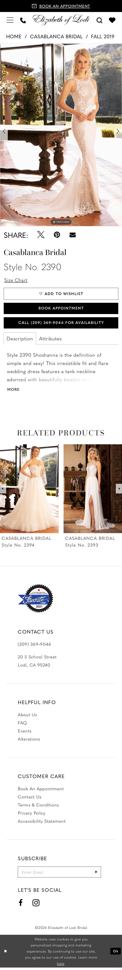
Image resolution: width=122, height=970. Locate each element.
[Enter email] (61, 874)
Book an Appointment (41, 791)
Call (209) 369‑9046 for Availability (61, 324)
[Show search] (99, 20)
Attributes (50, 340)
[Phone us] (23, 20)
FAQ (22, 725)
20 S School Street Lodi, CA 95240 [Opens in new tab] (37, 663)
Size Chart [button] (16, 280)
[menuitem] (10, 20)
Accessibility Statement (42, 823)
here (60, 965)
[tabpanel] (61, 135)
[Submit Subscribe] (99, 874)
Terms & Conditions (38, 807)
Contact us (29, 799)
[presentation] (29, 490)
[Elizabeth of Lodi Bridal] (60, 20)
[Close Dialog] (5, 953)
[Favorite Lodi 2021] (43, 600)
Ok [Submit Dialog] (115, 953)
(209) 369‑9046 (34, 646)
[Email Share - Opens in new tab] (72, 234)
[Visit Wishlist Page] (112, 20)
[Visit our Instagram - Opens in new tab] (36, 905)
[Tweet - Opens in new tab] (41, 235)
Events (25, 733)
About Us (27, 717)
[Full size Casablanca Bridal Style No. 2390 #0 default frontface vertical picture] (61, 135)
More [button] (13, 391)
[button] (10, 20)
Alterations (29, 741)
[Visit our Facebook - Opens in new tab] (20, 905)
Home (14, 36)
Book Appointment (61, 309)
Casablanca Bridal (56, 36)
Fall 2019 (102, 36)
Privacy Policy (31, 815)
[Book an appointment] (61, 6)
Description (20, 340)
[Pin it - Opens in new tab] (57, 235)
